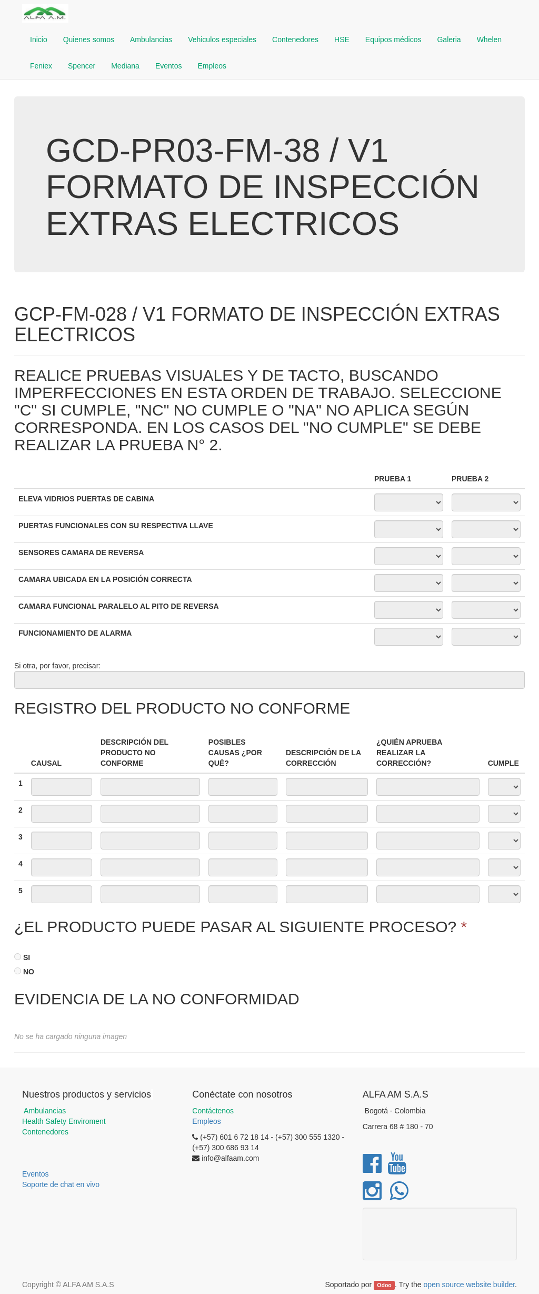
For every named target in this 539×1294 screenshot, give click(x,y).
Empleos (206, 1121)
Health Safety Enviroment (64, 1121)
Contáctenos (213, 1111)
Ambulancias (44, 1111)
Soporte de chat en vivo (60, 1184)
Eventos (35, 1174)
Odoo (384, 1285)
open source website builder (469, 1284)
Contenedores (45, 1132)
